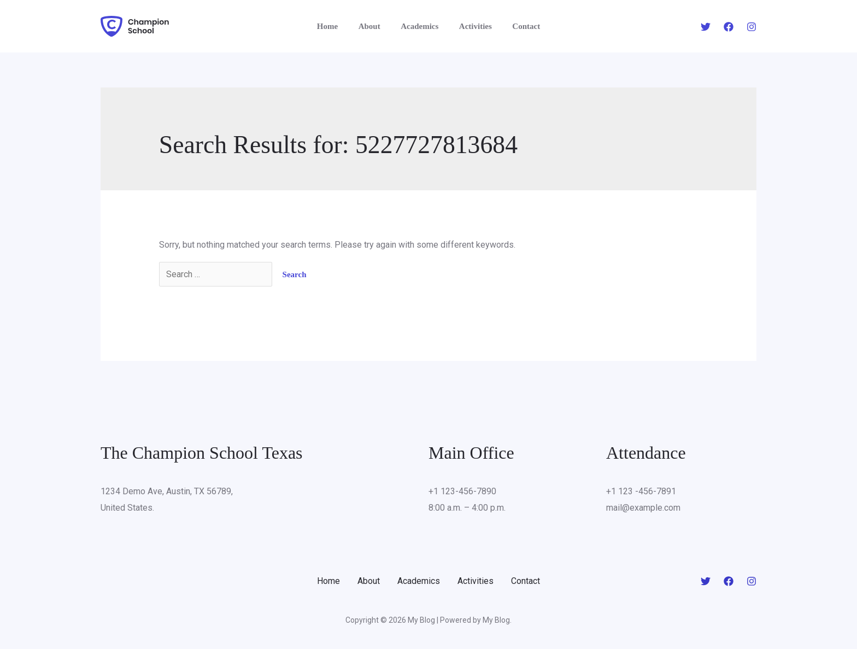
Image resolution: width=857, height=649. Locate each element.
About (373, 26)
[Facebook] (728, 27)
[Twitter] (706, 27)
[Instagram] (751, 27)
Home (335, 26)
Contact (518, 26)
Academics (419, 26)
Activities (471, 26)
